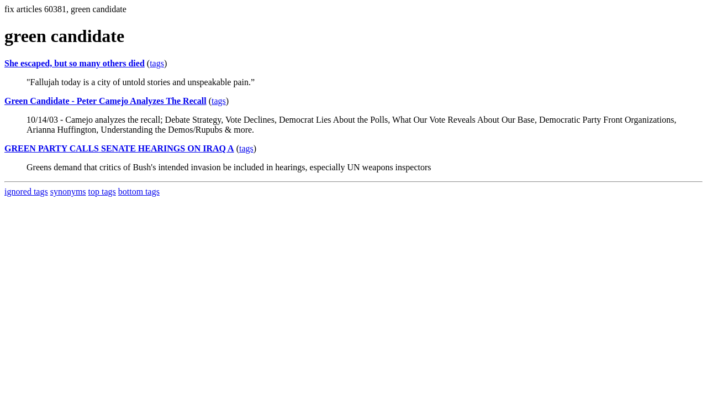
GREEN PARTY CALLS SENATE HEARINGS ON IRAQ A (119, 148)
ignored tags (26, 191)
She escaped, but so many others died (74, 63)
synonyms (68, 191)
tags (157, 63)
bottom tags (139, 191)
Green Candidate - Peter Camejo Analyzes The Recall (105, 101)
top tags (102, 191)
